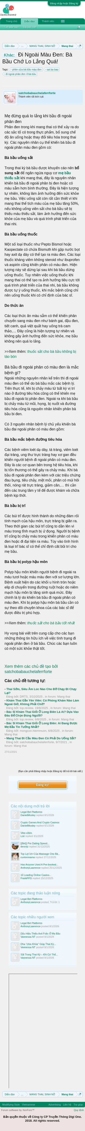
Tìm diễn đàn (11, 27)
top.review (26, 708)
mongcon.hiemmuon (33, 730)
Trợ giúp (78, 1104)
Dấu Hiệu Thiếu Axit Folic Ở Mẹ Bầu (41, 933)
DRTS (24, 696)
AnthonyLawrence (31, 867)
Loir (23, 836)
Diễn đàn (29, 21)
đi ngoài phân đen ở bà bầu (20, 74)
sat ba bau (51, 69)
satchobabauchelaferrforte (37, 93)
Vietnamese (28, 1104)
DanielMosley (28, 815)
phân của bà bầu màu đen (26, 69)
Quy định (79, 1110)
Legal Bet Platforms (31, 812)
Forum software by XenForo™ (17, 1110)
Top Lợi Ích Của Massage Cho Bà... (40, 853)
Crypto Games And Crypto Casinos (40, 822)
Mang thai (63, 696)
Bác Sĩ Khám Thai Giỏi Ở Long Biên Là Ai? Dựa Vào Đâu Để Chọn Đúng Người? (42, 713)
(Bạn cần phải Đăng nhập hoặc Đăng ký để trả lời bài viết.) (50, 771)
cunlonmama (28, 857)
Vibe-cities (26, 833)
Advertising (55, 1104)
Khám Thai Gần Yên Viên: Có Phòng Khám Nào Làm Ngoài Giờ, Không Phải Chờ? (42, 702)
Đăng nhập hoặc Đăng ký (64, 3)
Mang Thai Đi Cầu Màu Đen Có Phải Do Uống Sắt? (41, 738)
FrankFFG (26, 878)
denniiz (25, 846)
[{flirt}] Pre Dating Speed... (35, 843)
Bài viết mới (29, 27)
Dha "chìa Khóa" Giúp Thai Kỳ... (38, 944)
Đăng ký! (42, 785)
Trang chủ (11, 21)
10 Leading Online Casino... (36, 875)
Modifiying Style (11, 1104)
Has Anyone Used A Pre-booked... (39, 864)
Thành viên (48, 21)
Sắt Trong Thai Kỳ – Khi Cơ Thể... (39, 954)
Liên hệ (67, 1104)
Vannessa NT (28, 936)
